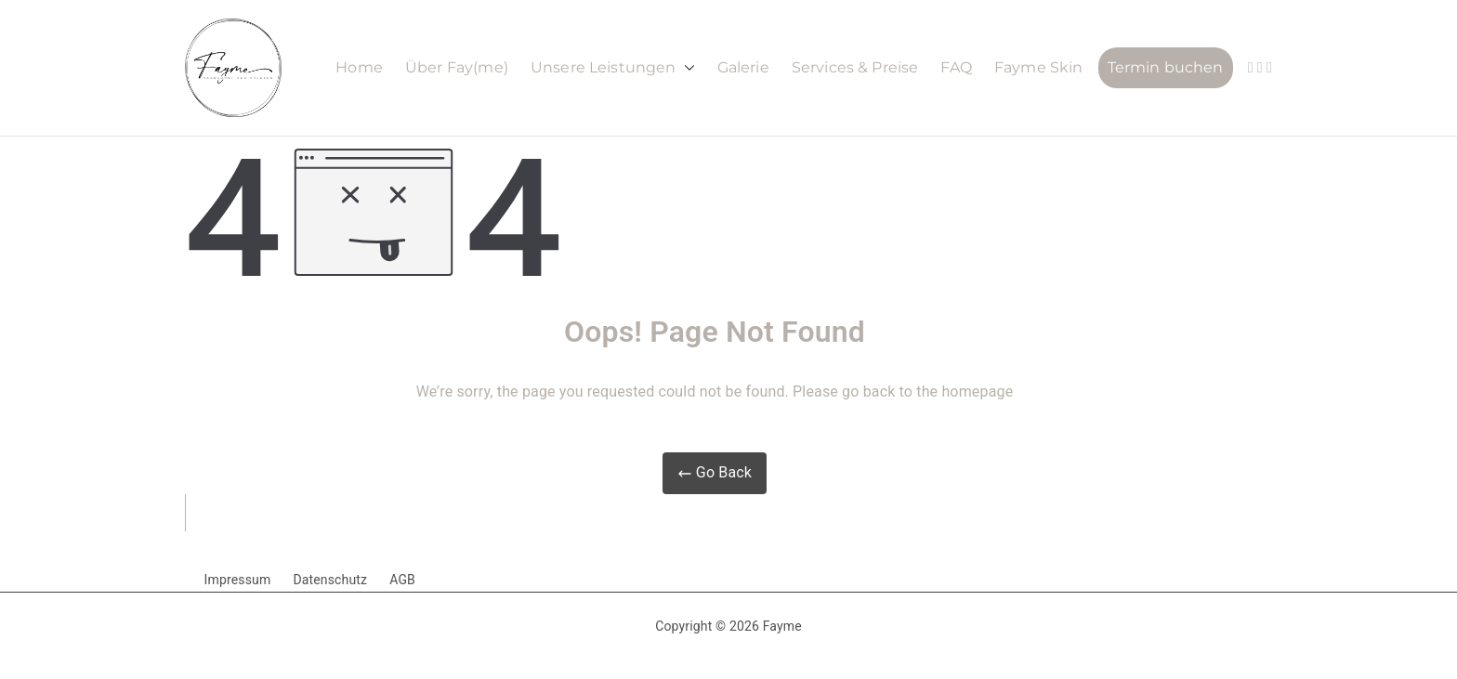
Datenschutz (330, 579)
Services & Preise (855, 67)
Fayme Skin (1038, 67)
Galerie (743, 67)
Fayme (782, 626)
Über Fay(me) (456, 67)
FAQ (955, 67)
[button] (685, 68)
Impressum (237, 579)
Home (359, 67)
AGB (402, 579)
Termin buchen (1166, 67)
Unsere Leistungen (613, 68)
